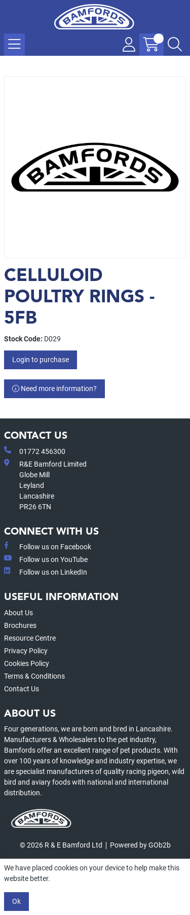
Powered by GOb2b (140, 845)
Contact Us (21, 689)
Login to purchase (40, 360)
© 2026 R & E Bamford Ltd (61, 845)
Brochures (20, 625)
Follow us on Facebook (47, 546)
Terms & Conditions (34, 676)
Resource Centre (30, 638)
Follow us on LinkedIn (45, 571)
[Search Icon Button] (175, 44)
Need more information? (54, 388)
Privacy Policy (26, 651)
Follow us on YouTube (46, 559)
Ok (16, 901)
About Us (18, 613)
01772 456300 (34, 450)
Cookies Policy (26, 663)
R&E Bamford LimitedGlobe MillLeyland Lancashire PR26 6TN (45, 485)
